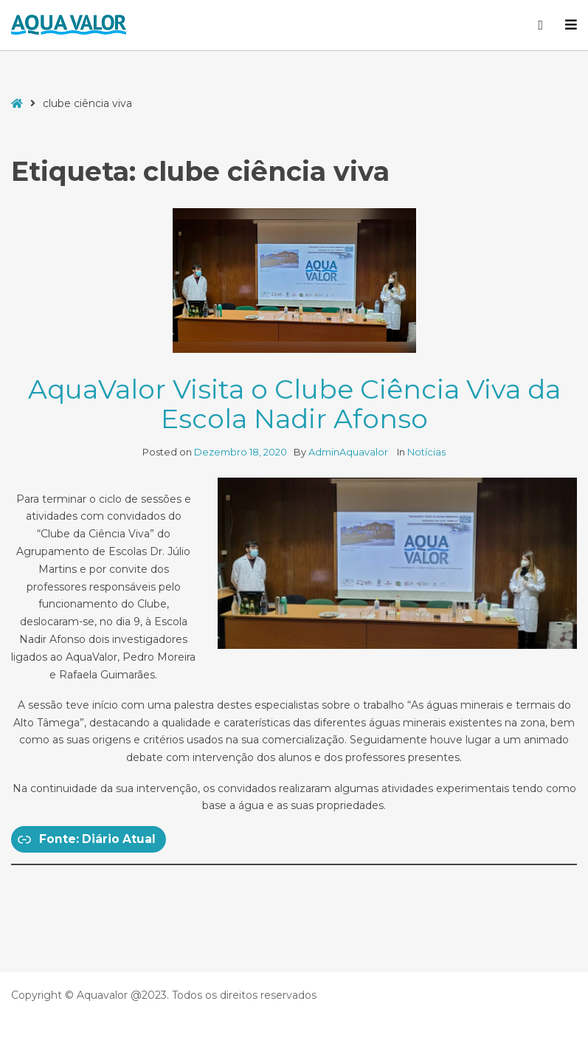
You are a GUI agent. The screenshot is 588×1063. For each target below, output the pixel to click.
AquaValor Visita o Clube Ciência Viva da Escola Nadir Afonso (294, 404)
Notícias (426, 452)
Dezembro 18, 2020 (240, 452)
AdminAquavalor (349, 452)
